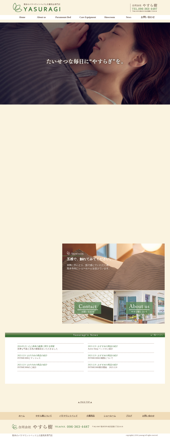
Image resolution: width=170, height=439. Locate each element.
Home (22, 17)
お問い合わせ (148, 17)
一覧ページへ (157, 335)
